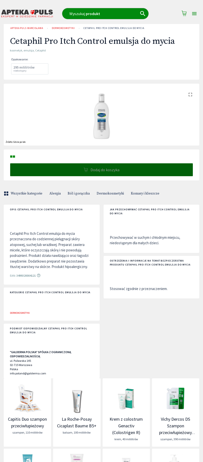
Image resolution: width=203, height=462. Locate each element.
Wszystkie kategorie (23, 193)
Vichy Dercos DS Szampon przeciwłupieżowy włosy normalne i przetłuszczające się (175, 432)
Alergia (55, 193)
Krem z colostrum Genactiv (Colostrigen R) (126, 425)
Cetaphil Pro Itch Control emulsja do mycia (114, 28)
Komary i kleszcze (145, 193)
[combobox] (107, 13)
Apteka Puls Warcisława (26, 28)
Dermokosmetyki (63, 28)
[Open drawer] (194, 13)
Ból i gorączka (79, 193)
